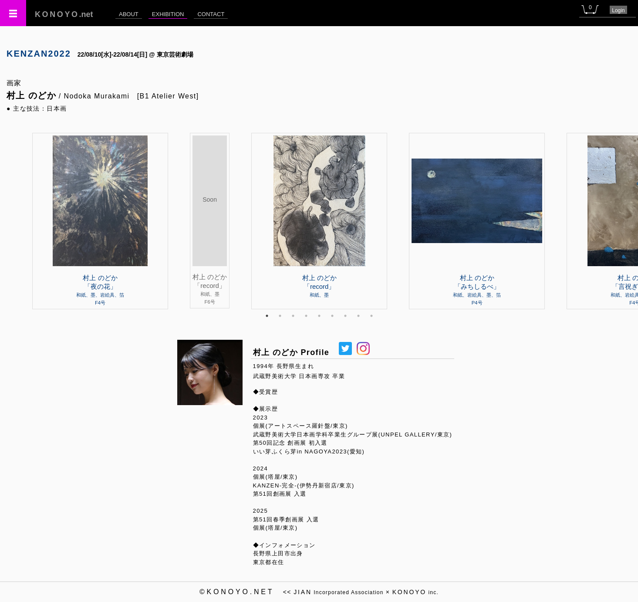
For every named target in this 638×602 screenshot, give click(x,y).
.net (64, 14)
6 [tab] (332, 315)
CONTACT (210, 14)
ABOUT (128, 14)
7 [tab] (345, 315)
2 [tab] (280, 315)
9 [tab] (371, 315)
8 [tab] (358, 315)
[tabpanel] (319, 221)
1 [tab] (267, 315)
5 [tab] (319, 315)
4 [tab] (306, 315)
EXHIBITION (168, 14)
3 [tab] (293, 315)
